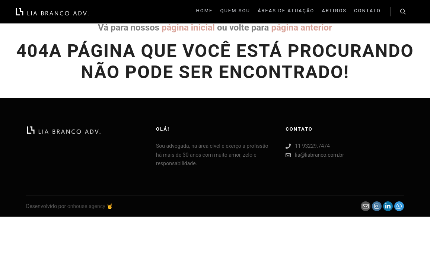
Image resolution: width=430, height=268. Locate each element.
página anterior (301, 27)
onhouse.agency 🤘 (90, 206)
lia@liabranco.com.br (315, 155)
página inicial (188, 27)
